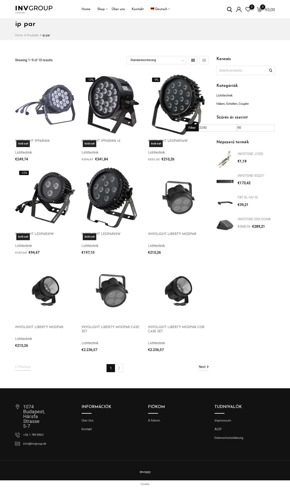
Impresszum (222, 420)
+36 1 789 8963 (33, 435)
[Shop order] (156, 60)
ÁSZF (218, 429)
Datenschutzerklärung (228, 438)
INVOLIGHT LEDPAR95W (101, 234)
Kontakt (138, 9)
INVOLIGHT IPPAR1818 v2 (101, 141)
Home (86, 9)
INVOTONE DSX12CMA (254, 219)
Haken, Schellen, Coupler (232, 104)
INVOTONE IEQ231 (251, 176)
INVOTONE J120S (250, 154)
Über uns (118, 9)
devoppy (145, 472)
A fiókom (154, 420)
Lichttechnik (224, 95)
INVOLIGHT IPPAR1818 (32, 141)
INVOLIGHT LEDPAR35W (34, 234)
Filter (192, 128)
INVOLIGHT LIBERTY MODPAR (172, 234)
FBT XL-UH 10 (248, 197)
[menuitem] (159, 9)
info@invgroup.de (34, 443)
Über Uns (87, 420)
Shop (101, 9)
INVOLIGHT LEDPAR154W (168, 141)
